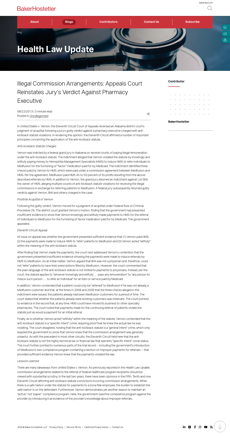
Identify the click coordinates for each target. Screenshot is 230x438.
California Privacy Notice (96, 427)
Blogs (69, 22)
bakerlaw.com (206, 3)
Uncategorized (39, 116)
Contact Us (151, 22)
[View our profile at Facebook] (195, 427)
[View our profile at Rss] (211, 427)
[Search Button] (210, 8)
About (34, 22)
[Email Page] (224, 33)
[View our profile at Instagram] (200, 427)
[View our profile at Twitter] (189, 427)
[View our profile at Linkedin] (184, 427)
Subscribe (192, 22)
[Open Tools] (224, 40)
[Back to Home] (36, 8)
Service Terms (74, 427)
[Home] (224, 27)
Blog (19, 32)
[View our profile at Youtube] (205, 427)
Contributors (109, 22)
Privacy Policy (56, 427)
